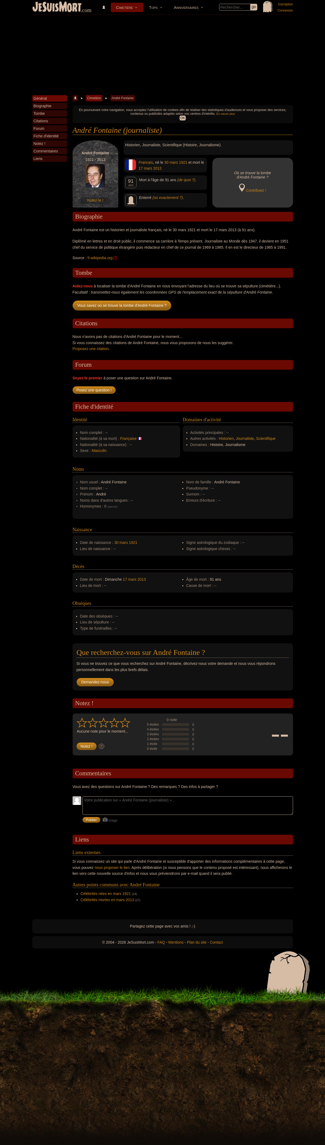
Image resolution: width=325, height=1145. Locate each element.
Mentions (176, 942)
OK (182, 118)
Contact (216, 942)
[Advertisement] (162, 54)
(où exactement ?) (167, 197)
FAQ (161, 942)
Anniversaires (186, 7)
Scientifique (266, 438)
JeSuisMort (57, 8)
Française (128, 438)
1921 (183, 162)
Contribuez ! (256, 190)
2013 (157, 168)
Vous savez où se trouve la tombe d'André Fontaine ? (122, 305)
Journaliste (245, 438)
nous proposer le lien (112, 867)
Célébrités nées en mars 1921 (106, 893)
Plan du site (196, 942)
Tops (153, 7)
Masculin (99, 450)
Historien (226, 438)
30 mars (171, 162)
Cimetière (124, 7)
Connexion (285, 10)
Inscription (285, 4)
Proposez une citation (91, 349)
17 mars (145, 168)
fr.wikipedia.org (100, 258)
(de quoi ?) (186, 180)
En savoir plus (225, 113)
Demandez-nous (95, 682)
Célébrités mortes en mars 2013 (107, 900)
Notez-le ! (95, 200)
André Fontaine (123, 98)
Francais (146, 162)
